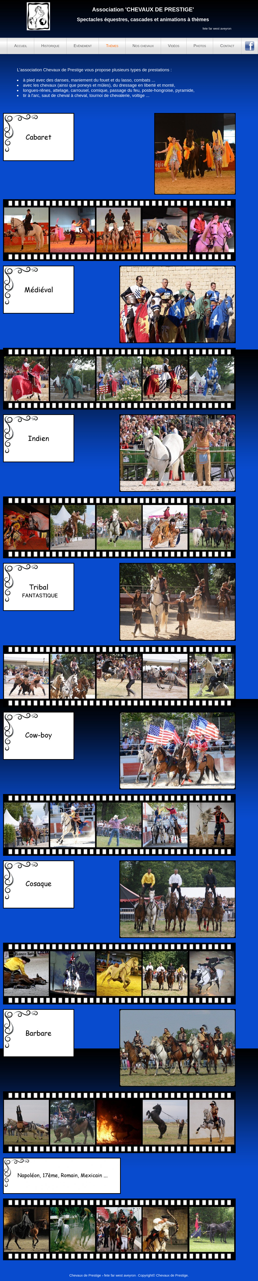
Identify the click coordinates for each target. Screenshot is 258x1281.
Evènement (83, 46)
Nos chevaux (143, 46)
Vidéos (173, 46)
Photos (200, 46)
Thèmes (112, 46)
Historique (50, 46)
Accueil (20, 46)
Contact (227, 46)
